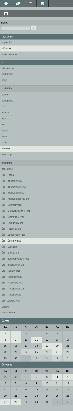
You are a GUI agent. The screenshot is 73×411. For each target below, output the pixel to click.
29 (5, 358)
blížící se (6, 48)
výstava (6, 118)
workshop (6, 154)
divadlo (6, 148)
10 (26, 339)
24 (26, 352)
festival (5, 112)
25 (36, 352)
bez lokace (7, 169)
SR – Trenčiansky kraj (13, 288)
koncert (5, 94)
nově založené (9, 54)
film (3, 124)
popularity (7, 42)
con (3, 106)
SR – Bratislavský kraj (13, 264)
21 (67, 346)
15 (5, 346)
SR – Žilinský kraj (11, 300)
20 (57, 346)
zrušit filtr (7, 88)
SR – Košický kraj (11, 270)
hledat (4, 22)
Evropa (5, 306)
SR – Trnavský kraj (11, 294)
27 (57, 352)
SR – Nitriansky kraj (12, 276)
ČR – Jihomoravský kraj (14, 187)
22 (5, 352)
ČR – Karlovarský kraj (13, 193)
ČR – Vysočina (9, 247)
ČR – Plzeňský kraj (11, 228)
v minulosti (7, 74)
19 (47, 346)
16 (15, 346)
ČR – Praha (8, 175)
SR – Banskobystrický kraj (15, 258)
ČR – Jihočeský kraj (12, 181)
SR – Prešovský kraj (12, 282)
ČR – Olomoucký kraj (13, 217)
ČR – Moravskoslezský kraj (16, 211)
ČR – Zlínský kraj (10, 252)
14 (67, 339)
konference (7, 100)
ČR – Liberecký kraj (12, 205)
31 (47, 402)
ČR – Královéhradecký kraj (15, 199)
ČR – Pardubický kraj (13, 223)
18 (36, 346)
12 (47, 339)
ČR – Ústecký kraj (11, 241)
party (4, 136)
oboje (4, 80)
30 (15, 358)
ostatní (5, 130)
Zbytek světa (8, 312)
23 (15, 352)
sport (4, 142)
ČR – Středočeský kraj (13, 234)
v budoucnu (8, 68)
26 (47, 352)
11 (36, 339)
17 (26, 346)
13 (57, 339)
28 (67, 352)
